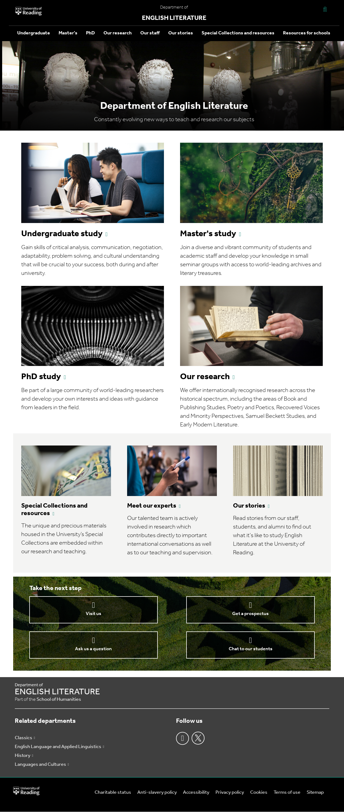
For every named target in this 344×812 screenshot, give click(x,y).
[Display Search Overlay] (324, 9)
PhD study (41, 377)
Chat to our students (251, 649)
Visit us (93, 613)
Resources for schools (306, 33)
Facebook (182, 738)
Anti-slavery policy (157, 792)
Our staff (150, 33)
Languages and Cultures (40, 764)
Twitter (198, 738)
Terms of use (287, 792)
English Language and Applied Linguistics (58, 746)
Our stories (180, 33)
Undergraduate (33, 33)
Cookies (258, 792)
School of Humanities (59, 699)
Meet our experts (151, 506)
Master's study (208, 234)
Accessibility (196, 792)
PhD (90, 33)
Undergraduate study (62, 234)
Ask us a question (93, 649)
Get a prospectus (250, 613)
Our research (117, 33)
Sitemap (315, 792)
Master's (68, 33)
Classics (23, 738)
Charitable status (113, 792)
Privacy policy (230, 792)
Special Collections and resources (238, 33)
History (22, 755)
